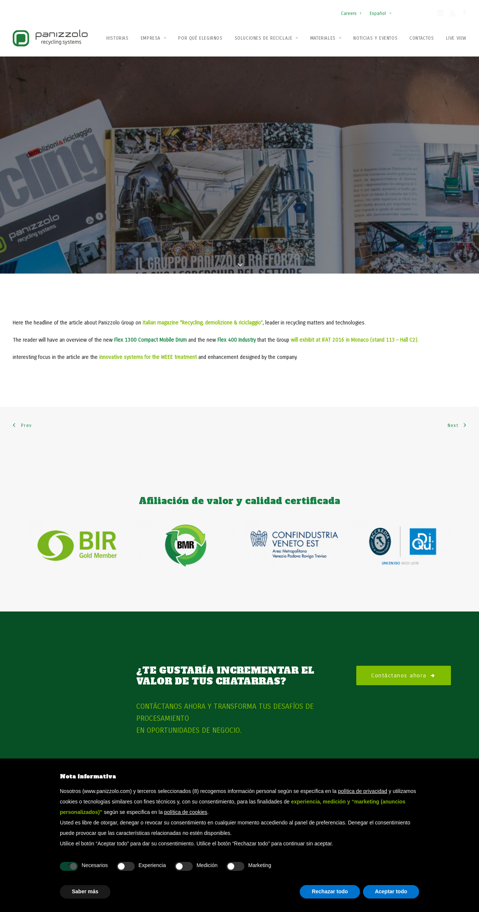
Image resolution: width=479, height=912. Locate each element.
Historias (117, 38)
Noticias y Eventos (375, 38)
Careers (351, 13)
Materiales (325, 38)
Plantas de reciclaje (268, 753)
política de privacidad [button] (362, 791)
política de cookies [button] (185, 812)
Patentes (146, 753)
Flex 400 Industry (237, 235)
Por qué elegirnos (200, 38)
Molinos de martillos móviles (388, 743)
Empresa (154, 38)
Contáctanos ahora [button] (403, 570)
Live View (456, 38)
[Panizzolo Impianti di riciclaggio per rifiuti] (50, 38)
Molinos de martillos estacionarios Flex (399, 753)
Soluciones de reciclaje (266, 38)
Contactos (421, 38)
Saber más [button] (85, 891)
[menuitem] (352, 9)
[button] (440, 14)
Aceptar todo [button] (391, 891)
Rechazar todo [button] (330, 891)
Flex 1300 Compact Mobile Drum (150, 235)
